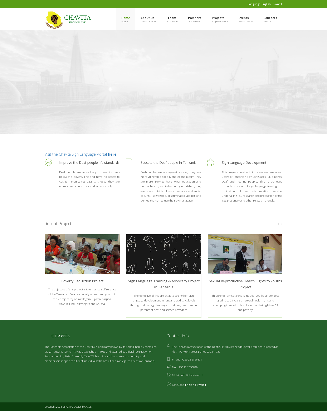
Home (125, 18)
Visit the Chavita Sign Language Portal (81, 154)
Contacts (270, 18)
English (266, 4)
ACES (89, 406)
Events (244, 18)
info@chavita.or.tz (192, 375)
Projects (218, 18)
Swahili (277, 4)
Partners (194, 18)
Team (171, 18)
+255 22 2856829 (192, 359)
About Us (147, 18)
